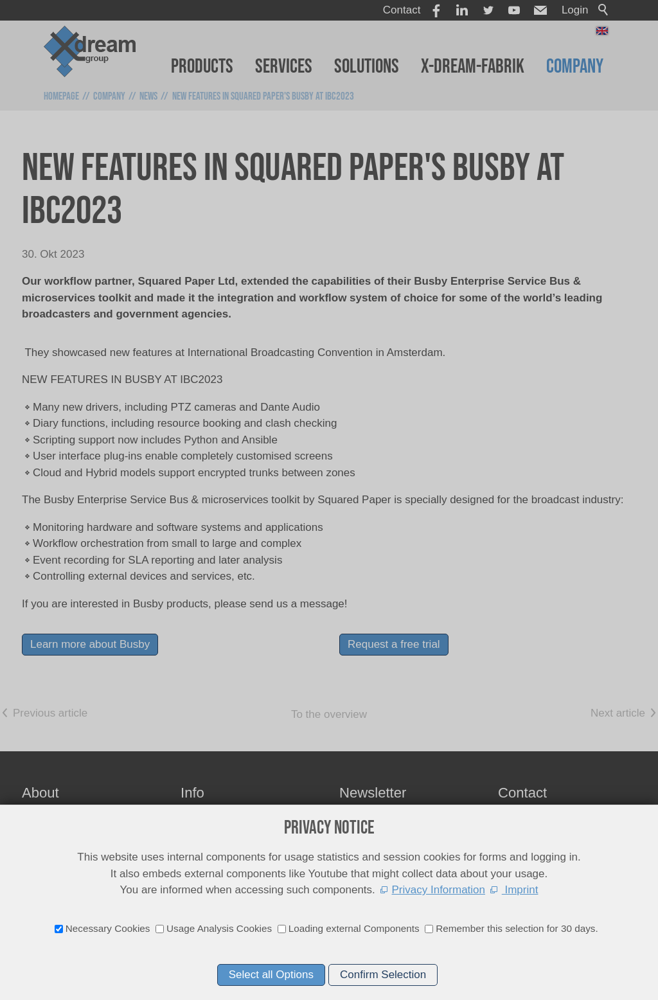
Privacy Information (439, 890)
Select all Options (271, 975)
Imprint (520, 890)
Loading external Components (354, 928)
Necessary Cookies (108, 928)
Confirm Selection (383, 975)
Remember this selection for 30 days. (517, 928)
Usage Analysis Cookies (219, 928)
